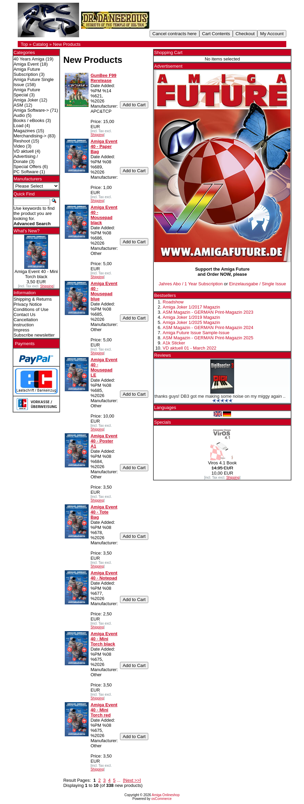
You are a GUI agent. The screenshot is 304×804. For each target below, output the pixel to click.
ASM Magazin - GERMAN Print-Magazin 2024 (208, 327)
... (119, 780)
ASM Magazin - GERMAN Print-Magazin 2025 (208, 337)
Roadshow (173, 301)
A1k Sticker (174, 342)
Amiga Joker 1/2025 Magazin (191, 322)
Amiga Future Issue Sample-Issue (196, 332)
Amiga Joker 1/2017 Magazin (191, 307)
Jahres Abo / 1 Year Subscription (190, 283)
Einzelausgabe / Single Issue (257, 283)
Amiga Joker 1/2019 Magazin (191, 317)
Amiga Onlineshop (166, 795)
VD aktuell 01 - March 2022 (189, 348)
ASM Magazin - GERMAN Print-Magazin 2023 (208, 312)
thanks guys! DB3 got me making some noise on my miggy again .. (219, 396)
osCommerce (161, 799)
